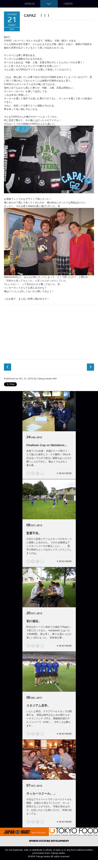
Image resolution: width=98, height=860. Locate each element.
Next (90, 367)
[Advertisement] (49, 331)
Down (49, 4)
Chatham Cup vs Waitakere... (46, 445)
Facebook (33, 473)
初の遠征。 (33, 621)
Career (68, 3)
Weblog (30, 3)
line (42, 473)
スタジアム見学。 (38, 705)
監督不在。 (33, 533)
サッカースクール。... (41, 793)
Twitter (28, 473)
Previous (7, 367)
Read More (65, 473)
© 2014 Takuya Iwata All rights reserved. (49, 856)
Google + (37, 473)
